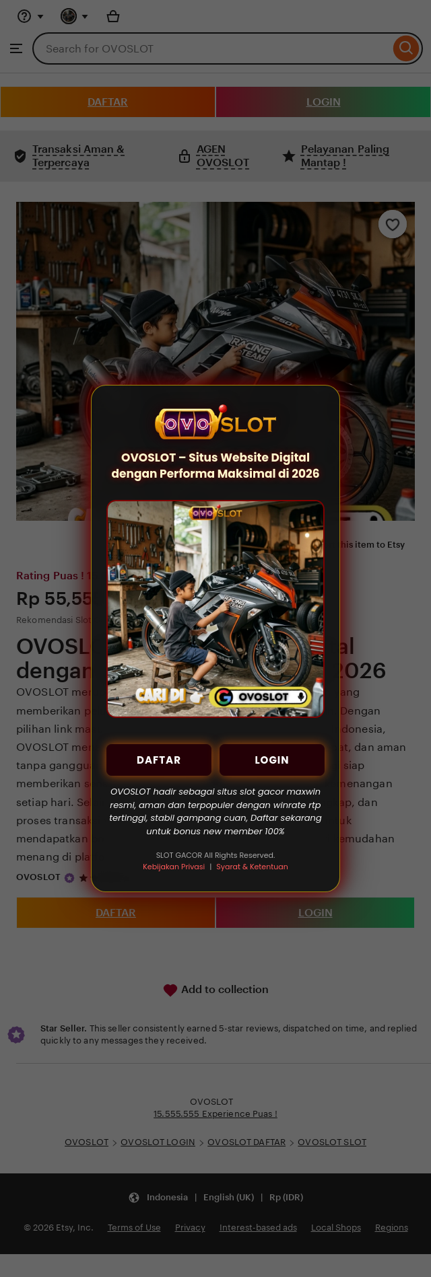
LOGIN (272, 760)
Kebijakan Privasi (174, 866)
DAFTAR (159, 760)
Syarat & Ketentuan (252, 866)
